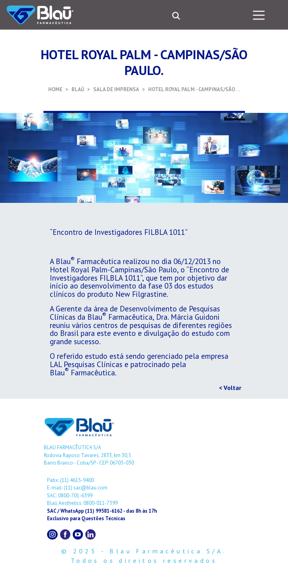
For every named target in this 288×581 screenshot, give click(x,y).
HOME (55, 89)
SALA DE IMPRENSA (116, 89)
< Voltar (230, 388)
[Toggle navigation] (259, 15)
